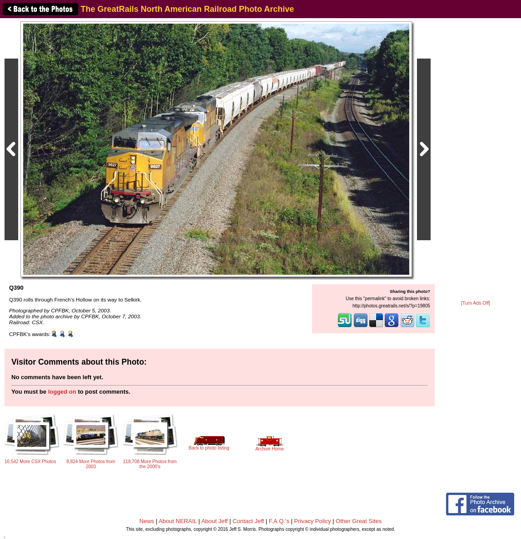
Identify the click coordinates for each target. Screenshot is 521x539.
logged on (62, 391)
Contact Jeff (248, 521)
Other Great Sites (359, 521)
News (146, 521)
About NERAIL (178, 521)
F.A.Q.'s (279, 521)
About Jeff (214, 521)
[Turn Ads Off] (475, 303)
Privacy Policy (312, 521)
